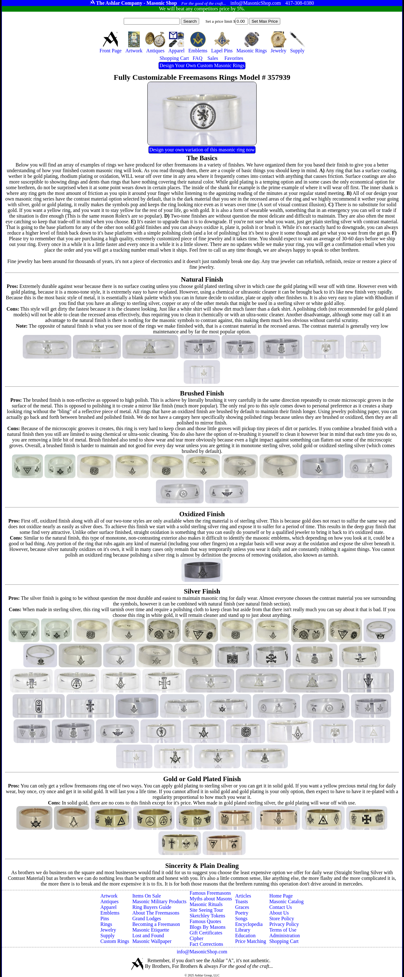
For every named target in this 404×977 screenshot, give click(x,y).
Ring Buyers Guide (151, 907)
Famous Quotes (205, 921)
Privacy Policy (284, 924)
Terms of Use (282, 930)
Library (242, 930)
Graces (242, 907)
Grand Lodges (146, 918)
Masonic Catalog (286, 901)
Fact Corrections (206, 944)
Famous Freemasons (210, 893)
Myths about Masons (211, 898)
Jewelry (108, 930)
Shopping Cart (284, 941)
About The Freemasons (155, 913)
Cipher (197, 938)
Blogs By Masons (208, 927)
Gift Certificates (206, 932)
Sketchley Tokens (207, 915)
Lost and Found (148, 935)
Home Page (281, 895)
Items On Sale (146, 895)
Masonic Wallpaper (151, 941)
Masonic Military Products (159, 901)
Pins (104, 918)
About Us (279, 913)
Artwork (108, 895)
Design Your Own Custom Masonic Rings (201, 65)
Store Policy (281, 918)
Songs (241, 918)
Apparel (108, 907)
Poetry (241, 913)
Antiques (109, 901)
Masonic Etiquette (150, 930)
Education (245, 935)
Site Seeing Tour (206, 910)
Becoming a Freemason (156, 924)
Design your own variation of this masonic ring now (202, 149)
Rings (106, 924)
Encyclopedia (249, 924)
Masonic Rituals (206, 904)
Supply (107, 935)
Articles (243, 895)
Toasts (241, 901)
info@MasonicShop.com (202, 951)
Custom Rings (114, 941)
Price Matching (250, 941)
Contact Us (280, 907)
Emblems (109, 913)
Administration (284, 935)
